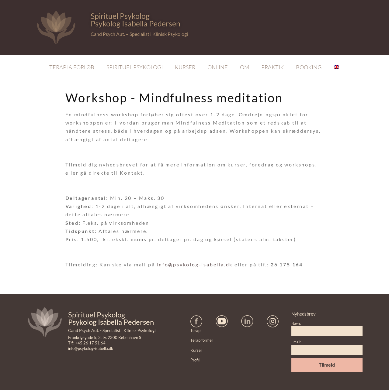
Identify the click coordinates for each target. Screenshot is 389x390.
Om (244, 67)
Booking (308, 67)
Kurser (185, 67)
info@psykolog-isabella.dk (195, 264)
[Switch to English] (336, 67)
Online (217, 67)
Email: (296, 342)
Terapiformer (201, 340)
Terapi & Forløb (71, 67)
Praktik (272, 67)
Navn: (296, 323)
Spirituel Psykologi (134, 67)
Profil (195, 360)
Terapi (195, 330)
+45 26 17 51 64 (90, 342)
